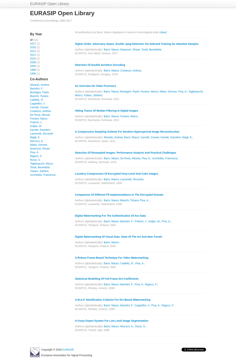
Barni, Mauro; (112, 49)
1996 (33, 73)
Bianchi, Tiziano (39, 96)
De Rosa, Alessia (40, 114)
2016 (33, 47)
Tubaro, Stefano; (93, 95)
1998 (33, 69)
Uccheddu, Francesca (43, 174)
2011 (33, 54)
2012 (33, 51)
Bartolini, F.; (127, 221)
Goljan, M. (36, 126)
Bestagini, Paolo (39, 92)
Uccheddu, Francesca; (165, 158)
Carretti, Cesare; (150, 137)
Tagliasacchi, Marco (41, 163)
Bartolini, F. (36, 88)
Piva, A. (34, 152)
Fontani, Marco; (150, 91)
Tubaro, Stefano (39, 171)
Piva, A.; (183, 91)
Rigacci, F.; (151, 284)
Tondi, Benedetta (40, 167)
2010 (33, 58)
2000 (33, 66)
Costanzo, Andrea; (131, 70)
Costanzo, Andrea (40, 111)
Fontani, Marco (39, 118)
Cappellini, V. (37, 103)
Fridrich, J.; (141, 221)
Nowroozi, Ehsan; (130, 49)
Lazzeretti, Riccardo (41, 133)
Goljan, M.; (154, 221)
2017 (33, 43)
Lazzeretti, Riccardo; (132, 179)
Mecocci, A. (37, 141)
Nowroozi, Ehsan (40, 148)
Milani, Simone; (169, 91)
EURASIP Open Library (49, 4)
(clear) (163, 32)
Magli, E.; (187, 137)
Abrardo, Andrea (39, 84)
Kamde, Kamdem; (171, 137)
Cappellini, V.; (143, 305)
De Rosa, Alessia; (130, 158)
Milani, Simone (38, 144)
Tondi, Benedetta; (151, 49)
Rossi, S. (35, 159)
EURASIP (68, 349)
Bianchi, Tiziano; (129, 200)
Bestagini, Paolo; (130, 91)
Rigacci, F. (36, 156)
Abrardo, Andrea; (114, 137)
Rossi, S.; (140, 326)
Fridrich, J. (36, 122)
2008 (33, 62)
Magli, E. (35, 137)
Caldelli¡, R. (37, 99)
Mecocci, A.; (127, 326)
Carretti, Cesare (39, 107)
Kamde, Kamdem (40, 129)
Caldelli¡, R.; (127, 263)
